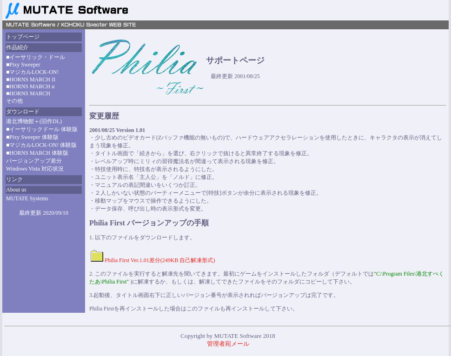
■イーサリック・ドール (35, 57)
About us (16, 189)
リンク (14, 179)
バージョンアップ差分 (34, 161)
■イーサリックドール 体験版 (42, 129)
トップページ (23, 36)
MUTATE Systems (27, 198)
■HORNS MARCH (28, 93)
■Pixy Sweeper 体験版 (32, 137)
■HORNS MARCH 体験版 (37, 153)
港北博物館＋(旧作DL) (34, 121)
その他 (14, 101)
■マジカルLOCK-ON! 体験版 (41, 145)
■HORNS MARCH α (30, 86)
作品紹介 (17, 47)
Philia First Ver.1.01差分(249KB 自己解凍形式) (160, 260)
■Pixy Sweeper (23, 64)
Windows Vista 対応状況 (35, 168)
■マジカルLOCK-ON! (32, 72)
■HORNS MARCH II (30, 79)
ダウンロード (23, 111)
